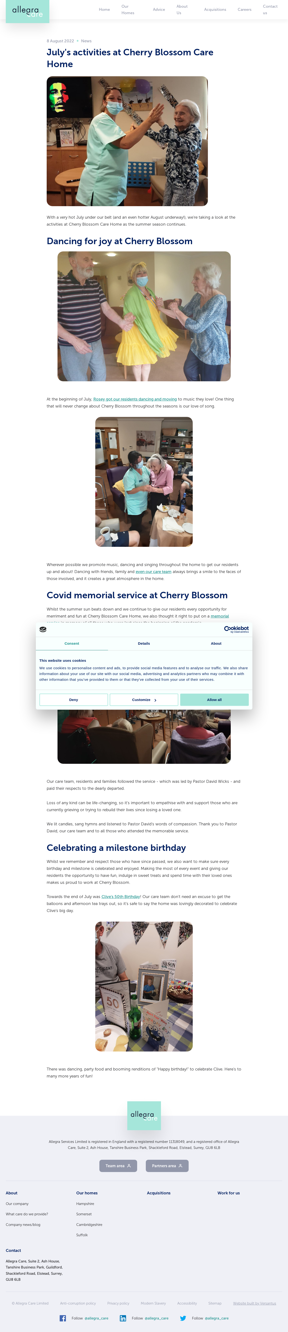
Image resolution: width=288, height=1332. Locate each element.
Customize (144, 700)
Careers (244, 9)
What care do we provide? (27, 1214)
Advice (159, 9)
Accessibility (187, 1303)
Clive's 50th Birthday (121, 896)
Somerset (84, 1214)
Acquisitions (215, 9)
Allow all (214, 700)
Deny (73, 700)
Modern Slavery (153, 1303)
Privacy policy (118, 1303)
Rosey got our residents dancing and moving (135, 399)
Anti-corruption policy (78, 1303)
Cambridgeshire (89, 1225)
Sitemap (215, 1303)
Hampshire (85, 1204)
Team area (115, 1166)
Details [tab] (144, 643)
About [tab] (216, 643)
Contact (13, 1250)
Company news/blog (23, 1225)
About (11, 1193)
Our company (17, 1204)
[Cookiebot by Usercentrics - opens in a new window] (228, 629)
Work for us (229, 1193)
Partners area (164, 1166)
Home (104, 9)
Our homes (87, 1193)
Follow (90, 1318)
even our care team (154, 571)
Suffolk (82, 1235)
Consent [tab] (71, 643)
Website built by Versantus (254, 1303)
